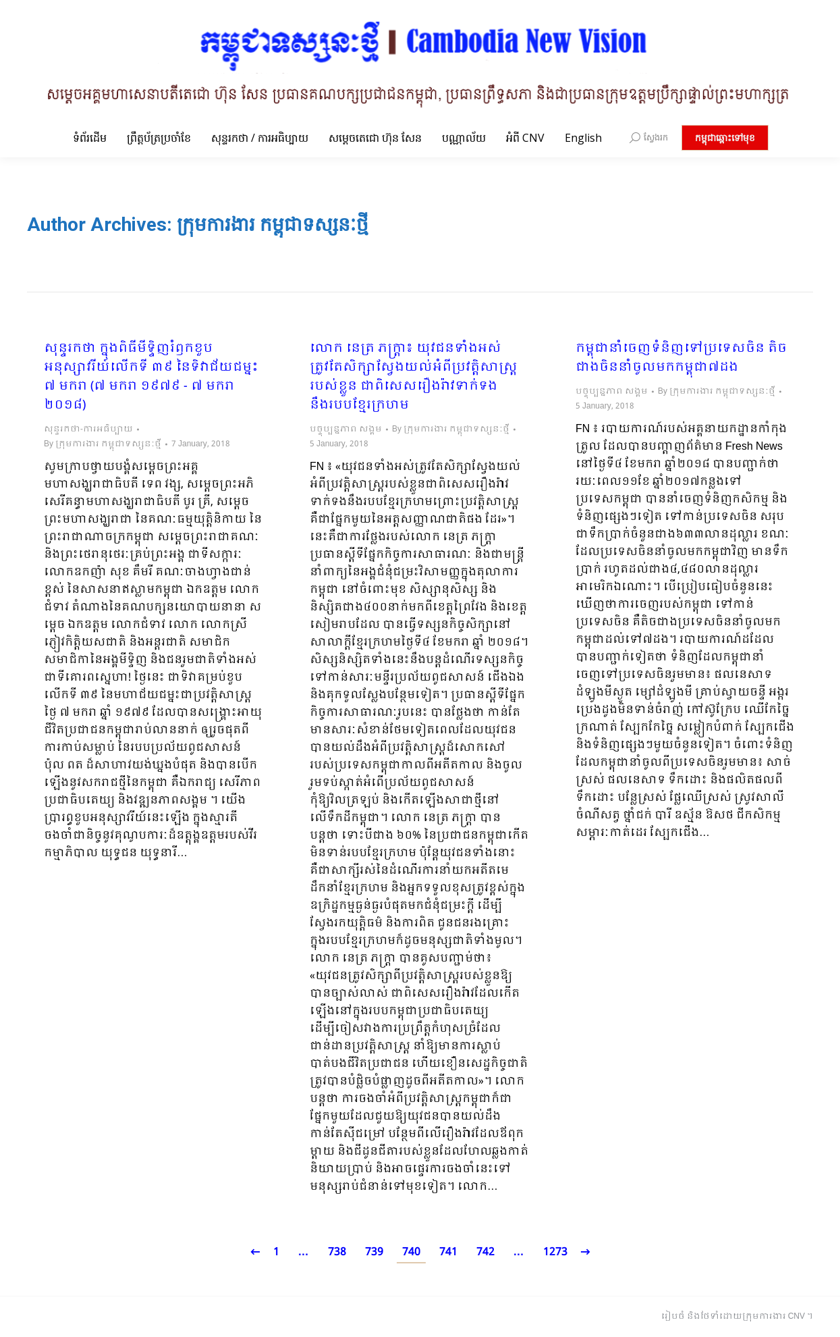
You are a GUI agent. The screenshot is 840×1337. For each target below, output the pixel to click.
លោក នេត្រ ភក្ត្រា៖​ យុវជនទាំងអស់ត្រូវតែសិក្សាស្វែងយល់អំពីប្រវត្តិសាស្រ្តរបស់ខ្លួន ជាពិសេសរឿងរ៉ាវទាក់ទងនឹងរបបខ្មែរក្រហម (413, 377)
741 (448, 1252)
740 (411, 1252)
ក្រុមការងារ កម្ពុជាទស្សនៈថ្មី (272, 224)
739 (374, 1252)
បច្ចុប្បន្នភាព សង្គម (346, 429)
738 (337, 1252)
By (102, 444)
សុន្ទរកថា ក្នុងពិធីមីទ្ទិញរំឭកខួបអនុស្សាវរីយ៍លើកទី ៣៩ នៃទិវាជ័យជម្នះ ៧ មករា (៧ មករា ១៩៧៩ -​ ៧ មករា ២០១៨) (151, 377)
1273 (555, 1252)
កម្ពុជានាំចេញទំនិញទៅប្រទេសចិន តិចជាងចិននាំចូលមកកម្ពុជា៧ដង (681, 358)
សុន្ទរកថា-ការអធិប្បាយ (88, 429)
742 (485, 1252)
